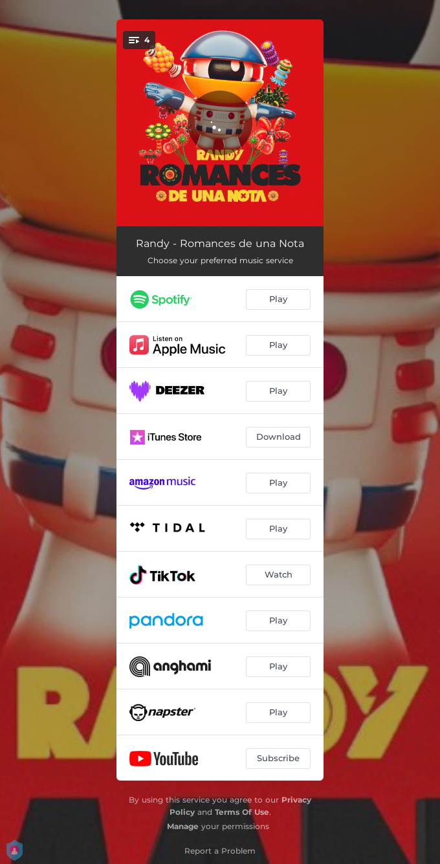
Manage (183, 826)
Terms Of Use (242, 812)
